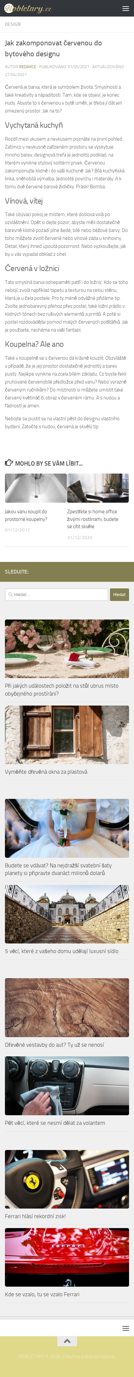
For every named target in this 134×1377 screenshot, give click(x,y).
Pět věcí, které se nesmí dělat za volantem (55, 1123)
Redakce (27, 66)
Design (13, 24)
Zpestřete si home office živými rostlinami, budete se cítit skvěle (93, 519)
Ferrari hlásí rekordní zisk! (35, 1216)
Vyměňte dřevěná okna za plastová (46, 771)
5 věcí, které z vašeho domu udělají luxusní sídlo (62, 951)
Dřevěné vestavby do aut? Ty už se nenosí (54, 1044)
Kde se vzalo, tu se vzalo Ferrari (42, 1294)
